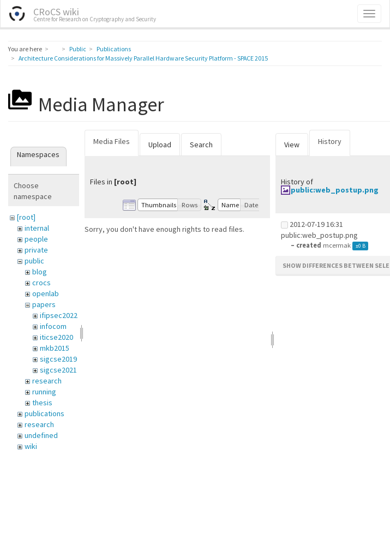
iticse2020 (56, 337)
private (36, 250)
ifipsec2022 (58, 315)
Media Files (111, 141)
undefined (41, 435)
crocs (41, 282)
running (44, 392)
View (291, 144)
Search (201, 144)
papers (44, 304)
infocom (53, 326)
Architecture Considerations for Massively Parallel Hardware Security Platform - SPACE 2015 (143, 58)
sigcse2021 (58, 370)
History (329, 141)
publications (44, 413)
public (34, 261)
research (47, 381)
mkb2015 (54, 348)
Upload (159, 144)
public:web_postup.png (335, 190)
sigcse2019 (58, 359)
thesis (42, 402)
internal (37, 228)
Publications (114, 49)
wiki (31, 446)
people (36, 239)
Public (77, 49)
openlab (45, 293)
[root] (26, 217)
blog (39, 272)
